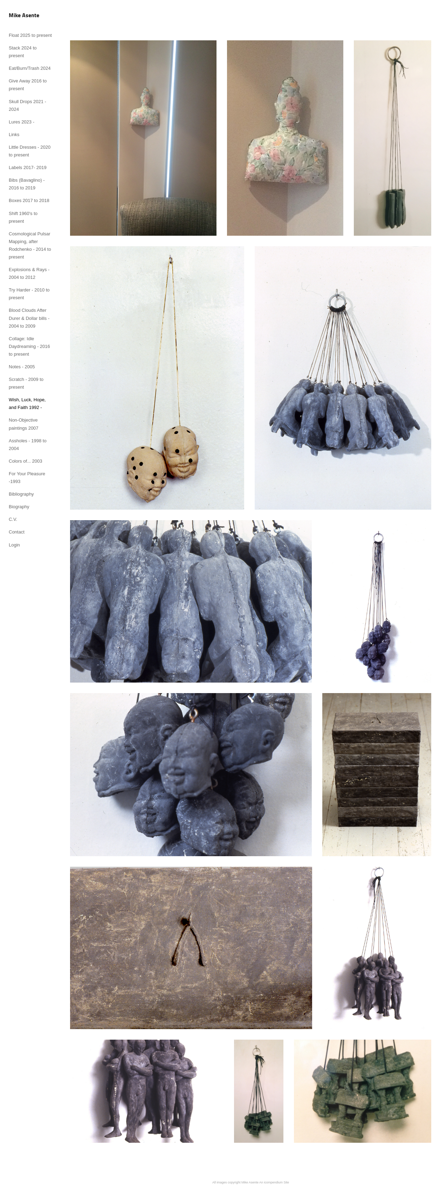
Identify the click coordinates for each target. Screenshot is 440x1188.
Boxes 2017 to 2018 (29, 200)
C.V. (13, 519)
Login (14, 545)
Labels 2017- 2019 (28, 167)
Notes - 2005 (22, 366)
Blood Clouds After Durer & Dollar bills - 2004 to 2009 (29, 318)
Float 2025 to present (30, 35)
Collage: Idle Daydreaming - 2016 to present (29, 346)
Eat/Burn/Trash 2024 (29, 68)
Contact (17, 532)
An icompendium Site (274, 1182)
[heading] (24, 15)
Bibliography (21, 494)
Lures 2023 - (21, 122)
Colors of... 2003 (25, 461)
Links (14, 134)
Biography (19, 506)
